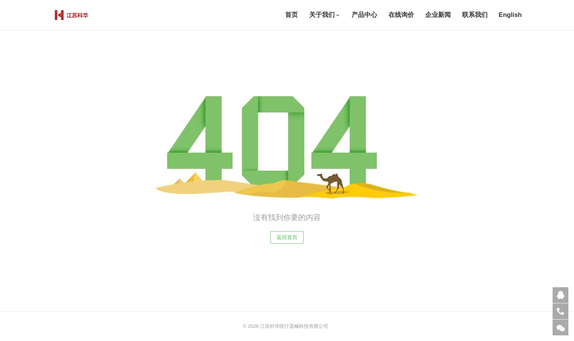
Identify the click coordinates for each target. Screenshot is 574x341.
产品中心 (364, 14)
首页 (291, 14)
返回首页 (287, 237)
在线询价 (401, 14)
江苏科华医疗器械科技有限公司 (294, 326)
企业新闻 (438, 14)
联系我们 (475, 14)
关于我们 (322, 14)
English (510, 14)
